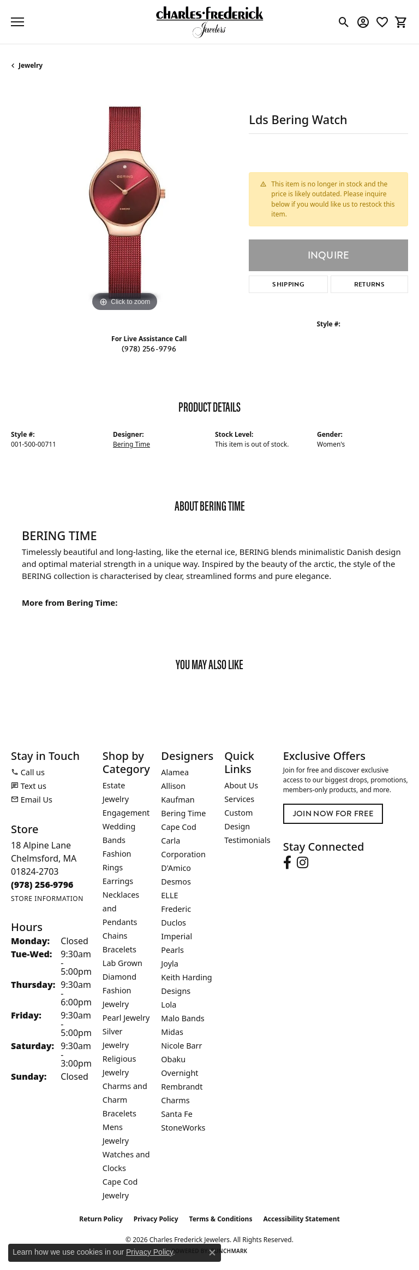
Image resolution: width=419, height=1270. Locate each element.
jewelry (31, 65)
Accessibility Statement (301, 1219)
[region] (124, 200)
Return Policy (101, 1219)
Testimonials (247, 840)
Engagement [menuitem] (126, 812)
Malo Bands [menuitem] (182, 1018)
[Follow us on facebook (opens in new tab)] (287, 862)
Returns (369, 284)
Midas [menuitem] (172, 1032)
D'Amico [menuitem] (176, 868)
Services (239, 799)
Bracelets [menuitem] (119, 949)
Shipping (288, 284)
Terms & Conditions (221, 1219)
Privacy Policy (156, 1219)
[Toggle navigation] (17, 22)
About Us (241, 785)
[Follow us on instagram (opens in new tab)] (302, 862)
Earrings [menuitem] (118, 881)
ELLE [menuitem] (169, 895)
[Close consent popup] (212, 1252)
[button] (344, 22)
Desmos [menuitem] (176, 881)
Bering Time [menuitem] (183, 813)
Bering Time (131, 444)
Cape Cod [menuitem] (178, 827)
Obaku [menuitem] (173, 1059)
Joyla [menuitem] (169, 963)
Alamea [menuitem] (175, 772)
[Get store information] (47, 898)
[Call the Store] (42, 885)
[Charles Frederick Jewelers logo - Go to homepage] (209, 21)
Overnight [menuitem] (179, 1073)
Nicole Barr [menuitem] (181, 1045)
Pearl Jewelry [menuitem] (126, 1018)
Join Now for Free (333, 814)
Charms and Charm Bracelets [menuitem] (125, 1100)
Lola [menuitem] (168, 1004)
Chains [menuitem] (115, 935)
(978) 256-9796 (149, 349)
